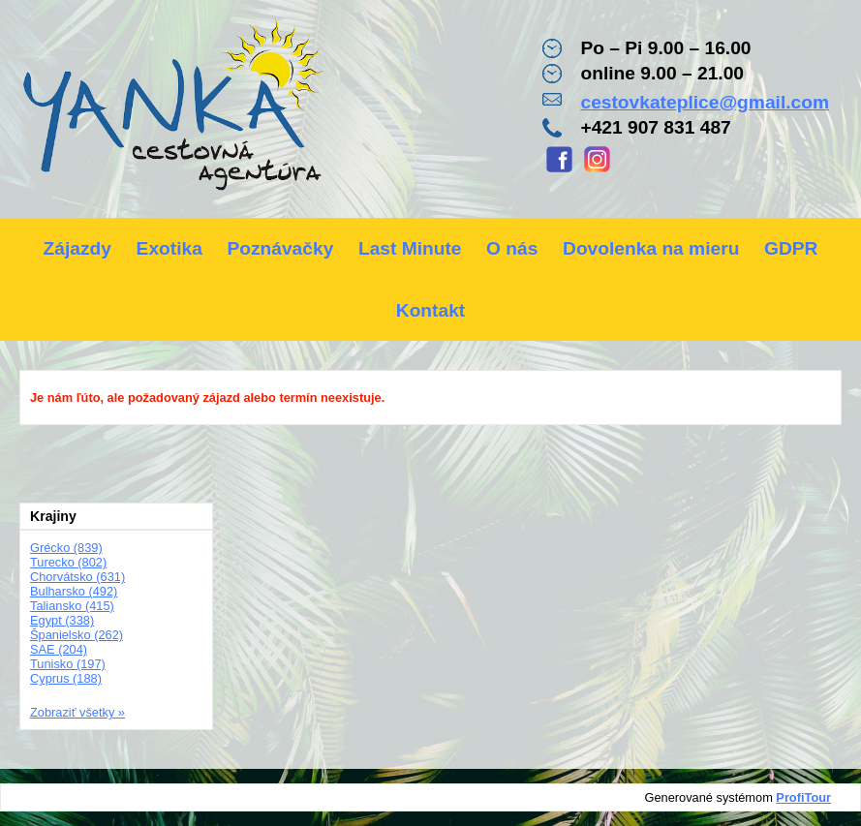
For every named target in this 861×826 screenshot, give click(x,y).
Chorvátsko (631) (77, 576)
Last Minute (410, 248)
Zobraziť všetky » (77, 712)
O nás (512, 248)
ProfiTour (803, 797)
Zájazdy (77, 248)
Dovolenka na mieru (651, 248)
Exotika (169, 248)
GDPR (790, 248)
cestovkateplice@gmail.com (704, 102)
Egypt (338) (62, 620)
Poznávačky (280, 248)
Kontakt (430, 310)
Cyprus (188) (66, 678)
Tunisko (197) (68, 664)
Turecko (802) (68, 562)
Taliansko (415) (72, 605)
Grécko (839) (66, 547)
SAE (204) (58, 649)
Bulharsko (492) (73, 591)
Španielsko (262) (76, 634)
